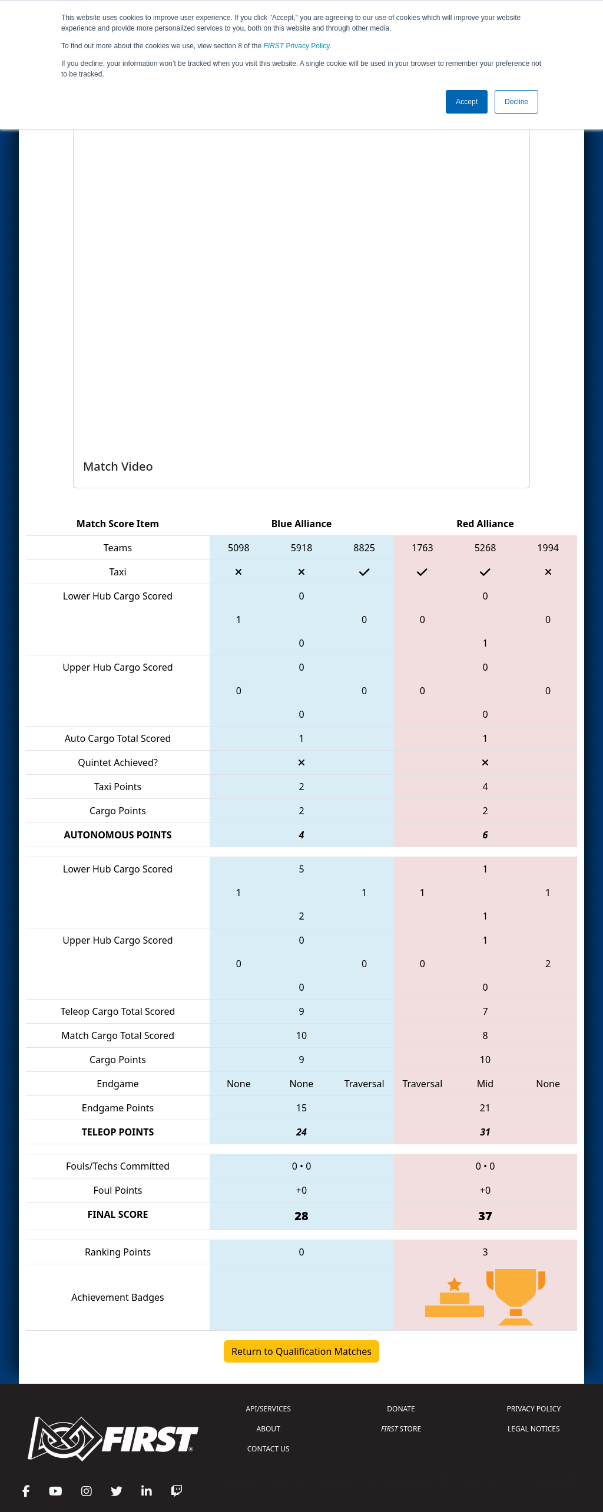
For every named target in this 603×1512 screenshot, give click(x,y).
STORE (401, 1429)
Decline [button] (516, 102)
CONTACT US (268, 1449)
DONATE (401, 1409)
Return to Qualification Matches (301, 1351)
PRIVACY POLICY (533, 1409)
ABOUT (268, 1429)
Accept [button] (467, 102)
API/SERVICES (268, 1409)
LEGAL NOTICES (534, 1429)
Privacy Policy (297, 46)
